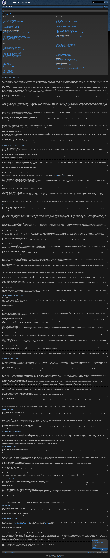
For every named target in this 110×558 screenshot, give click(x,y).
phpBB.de (64, 175)
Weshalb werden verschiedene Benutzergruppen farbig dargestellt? (68, 23)
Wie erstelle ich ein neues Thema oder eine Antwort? (13, 44)
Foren (14, 6)
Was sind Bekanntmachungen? (9, 69)
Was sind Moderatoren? (60, 19)
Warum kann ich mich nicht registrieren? (10, 20)
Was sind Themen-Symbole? (8, 72)
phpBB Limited (55, 175)
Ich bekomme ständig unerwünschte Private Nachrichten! (66, 31)
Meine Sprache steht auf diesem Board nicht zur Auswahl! (14, 36)
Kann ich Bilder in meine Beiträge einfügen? (11, 66)
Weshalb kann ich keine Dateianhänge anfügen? (12, 53)
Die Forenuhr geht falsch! (8, 33)
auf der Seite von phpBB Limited (19, 523)
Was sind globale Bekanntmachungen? (10, 67)
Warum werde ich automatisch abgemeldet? (11, 26)
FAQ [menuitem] (104, 7)
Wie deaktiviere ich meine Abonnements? (64, 55)
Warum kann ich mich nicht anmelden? (10, 22)
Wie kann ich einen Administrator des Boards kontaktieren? (67, 68)
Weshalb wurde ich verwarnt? (8, 54)
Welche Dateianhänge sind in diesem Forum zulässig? (66, 59)
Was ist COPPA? (6, 19)
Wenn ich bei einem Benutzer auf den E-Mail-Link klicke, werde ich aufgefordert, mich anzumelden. (21, 40)
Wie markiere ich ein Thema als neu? (10, 59)
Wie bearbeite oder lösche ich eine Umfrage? (11, 50)
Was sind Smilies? (6, 65)
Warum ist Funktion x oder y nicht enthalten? (64, 65)
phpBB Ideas (60, 528)
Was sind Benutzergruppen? (61, 20)
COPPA (69, 103)
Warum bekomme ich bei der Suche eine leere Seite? (66, 45)
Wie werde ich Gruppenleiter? (61, 22)
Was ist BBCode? (6, 63)
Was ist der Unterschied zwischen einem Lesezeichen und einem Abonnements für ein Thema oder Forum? (76, 51)
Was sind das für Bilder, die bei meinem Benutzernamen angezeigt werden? (17, 37)
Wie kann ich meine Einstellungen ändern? (11, 31)
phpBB (51, 555)
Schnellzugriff (9, 7)
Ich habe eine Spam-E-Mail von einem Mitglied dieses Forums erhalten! (69, 32)
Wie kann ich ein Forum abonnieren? (63, 54)
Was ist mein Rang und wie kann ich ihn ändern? (12, 39)
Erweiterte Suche (107, 2)
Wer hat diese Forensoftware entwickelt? (63, 64)
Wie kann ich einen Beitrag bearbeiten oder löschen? (13, 46)
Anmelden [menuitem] (107, 7)
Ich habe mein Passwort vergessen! (9, 25)
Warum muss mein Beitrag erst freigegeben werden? (13, 57)
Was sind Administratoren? (61, 17)
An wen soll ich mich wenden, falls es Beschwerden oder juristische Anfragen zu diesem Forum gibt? (75, 67)
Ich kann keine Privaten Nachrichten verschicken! (65, 30)
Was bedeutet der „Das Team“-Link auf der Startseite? (66, 26)
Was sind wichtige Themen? (8, 70)
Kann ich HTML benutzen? (8, 64)
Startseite (5, 6)
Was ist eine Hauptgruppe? (61, 25)
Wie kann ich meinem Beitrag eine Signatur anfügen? (13, 47)
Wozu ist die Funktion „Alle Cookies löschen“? (11, 27)
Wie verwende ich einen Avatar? (9, 38)
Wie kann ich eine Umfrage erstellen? (10, 48)
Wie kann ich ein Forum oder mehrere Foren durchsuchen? (67, 43)
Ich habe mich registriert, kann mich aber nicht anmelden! (13, 21)
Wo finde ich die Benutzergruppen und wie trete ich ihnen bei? (67, 21)
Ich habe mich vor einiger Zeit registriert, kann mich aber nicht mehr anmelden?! (18, 23)
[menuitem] (92, 552)
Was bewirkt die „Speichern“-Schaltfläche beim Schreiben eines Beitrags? (16, 56)
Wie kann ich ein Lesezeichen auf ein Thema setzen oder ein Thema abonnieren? (71, 53)
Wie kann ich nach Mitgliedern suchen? (63, 46)
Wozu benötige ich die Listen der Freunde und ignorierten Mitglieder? (69, 36)
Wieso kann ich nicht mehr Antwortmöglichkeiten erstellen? (14, 49)
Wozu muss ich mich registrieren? (9, 17)
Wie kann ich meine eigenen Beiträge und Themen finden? (67, 47)
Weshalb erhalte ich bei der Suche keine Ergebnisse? (66, 44)
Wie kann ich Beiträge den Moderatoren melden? (12, 55)
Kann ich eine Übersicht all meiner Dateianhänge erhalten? (67, 60)
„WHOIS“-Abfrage (93, 534)
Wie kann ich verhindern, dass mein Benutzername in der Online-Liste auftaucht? (18, 32)
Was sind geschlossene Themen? (9, 71)
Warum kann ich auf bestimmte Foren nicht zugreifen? (13, 52)
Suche (105, 2)
